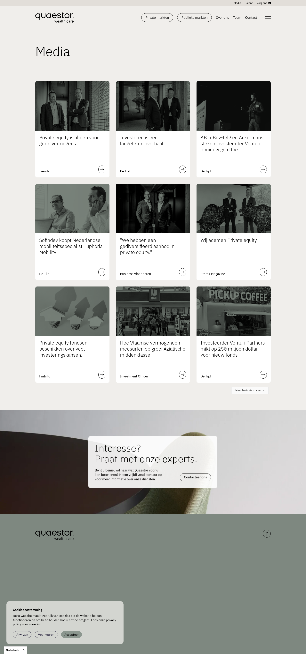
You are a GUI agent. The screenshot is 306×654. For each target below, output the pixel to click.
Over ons (222, 17)
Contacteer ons (195, 472)
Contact (251, 17)
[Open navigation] (267, 17)
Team (237, 17)
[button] (157, 17)
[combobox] (15, 650)
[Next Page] (250, 390)
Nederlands (12, 650)
